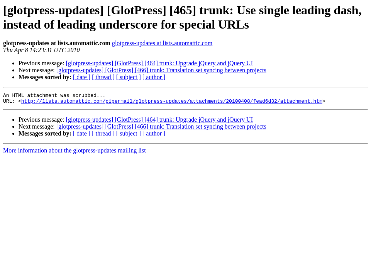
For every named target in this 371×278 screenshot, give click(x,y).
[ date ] (81, 77)
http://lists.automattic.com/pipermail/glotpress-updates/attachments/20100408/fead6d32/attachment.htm (171, 103)
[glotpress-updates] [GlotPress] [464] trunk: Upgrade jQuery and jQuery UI (159, 63)
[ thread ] (103, 77)
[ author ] (154, 77)
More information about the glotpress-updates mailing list (74, 152)
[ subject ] (128, 77)
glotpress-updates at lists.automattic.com (162, 43)
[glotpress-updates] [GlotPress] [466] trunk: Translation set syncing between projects (161, 70)
